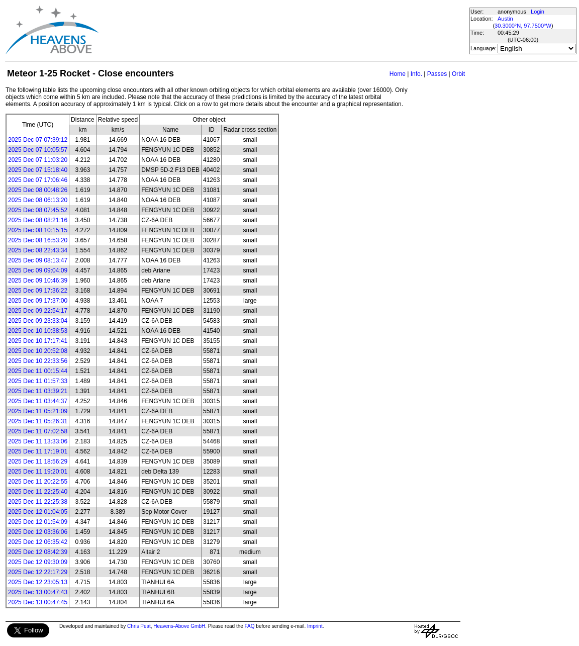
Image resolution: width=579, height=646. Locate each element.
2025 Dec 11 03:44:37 (37, 401)
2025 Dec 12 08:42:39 (37, 552)
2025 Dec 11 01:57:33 (37, 381)
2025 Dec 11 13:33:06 (37, 441)
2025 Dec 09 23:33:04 (37, 320)
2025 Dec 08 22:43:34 (37, 250)
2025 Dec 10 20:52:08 (37, 350)
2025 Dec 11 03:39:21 (37, 391)
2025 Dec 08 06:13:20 (37, 200)
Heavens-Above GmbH (179, 626)
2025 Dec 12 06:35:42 (37, 541)
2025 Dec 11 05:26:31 (37, 421)
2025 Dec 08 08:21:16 (37, 220)
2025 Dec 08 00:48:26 (37, 190)
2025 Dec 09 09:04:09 (37, 270)
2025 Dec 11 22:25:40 (37, 491)
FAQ (250, 626)
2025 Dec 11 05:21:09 (37, 411)
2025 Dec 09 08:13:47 (37, 260)
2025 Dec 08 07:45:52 (37, 210)
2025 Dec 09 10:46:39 (37, 280)
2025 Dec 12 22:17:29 (37, 572)
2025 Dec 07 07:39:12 (37, 139)
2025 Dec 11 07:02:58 (37, 431)
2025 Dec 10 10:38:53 (37, 330)
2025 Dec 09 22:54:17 (37, 310)
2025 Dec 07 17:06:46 (37, 179)
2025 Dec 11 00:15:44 (37, 371)
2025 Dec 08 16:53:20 (37, 240)
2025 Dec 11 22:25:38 (37, 501)
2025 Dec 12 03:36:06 (37, 531)
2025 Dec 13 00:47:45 (37, 602)
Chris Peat (139, 626)
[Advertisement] (283, 30)
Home (398, 73)
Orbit (458, 73)
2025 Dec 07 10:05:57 (37, 149)
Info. (416, 73)
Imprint (315, 626)
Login (537, 12)
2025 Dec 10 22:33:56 (37, 360)
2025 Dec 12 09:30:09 (37, 562)
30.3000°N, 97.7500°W (523, 26)
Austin (505, 19)
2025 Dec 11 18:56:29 (37, 461)
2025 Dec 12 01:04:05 (37, 511)
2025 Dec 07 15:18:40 (37, 169)
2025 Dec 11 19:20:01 (37, 471)
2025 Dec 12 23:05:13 (37, 582)
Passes (437, 73)
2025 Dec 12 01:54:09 (37, 521)
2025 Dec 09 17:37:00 (37, 300)
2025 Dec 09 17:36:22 (37, 290)
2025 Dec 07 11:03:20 (37, 159)
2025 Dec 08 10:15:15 (37, 230)
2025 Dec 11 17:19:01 (37, 451)
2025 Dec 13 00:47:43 (37, 592)
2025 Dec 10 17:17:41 (37, 340)
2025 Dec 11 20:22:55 (37, 481)
